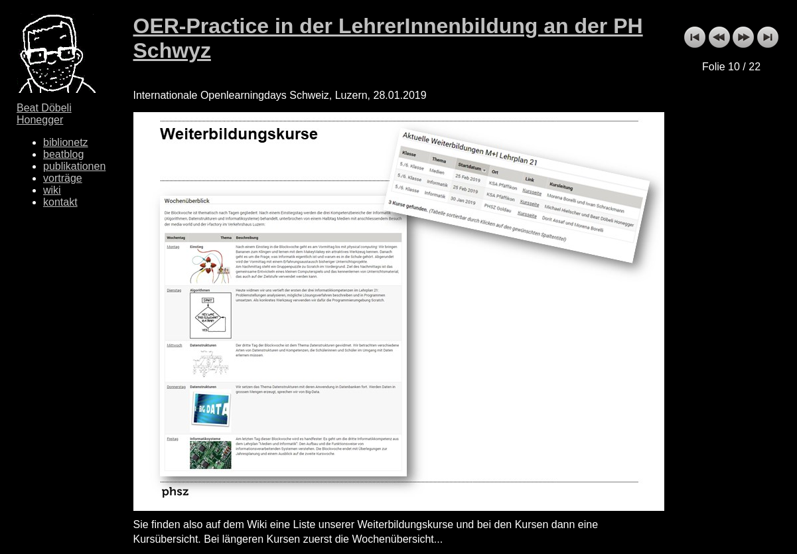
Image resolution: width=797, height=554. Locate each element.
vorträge (62, 178)
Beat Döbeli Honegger (44, 113)
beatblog (63, 154)
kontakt (60, 202)
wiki (52, 190)
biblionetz (65, 142)
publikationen (74, 166)
